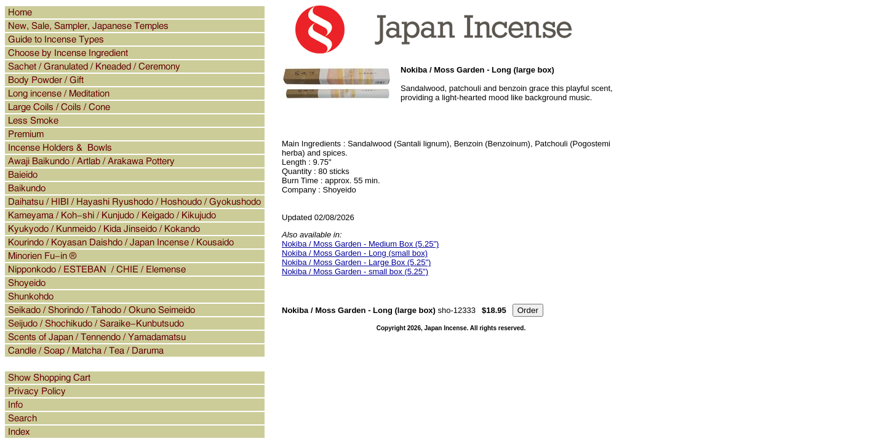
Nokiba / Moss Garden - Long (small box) (355, 253)
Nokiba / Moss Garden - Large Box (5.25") (356, 262)
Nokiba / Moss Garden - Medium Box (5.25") (360, 243)
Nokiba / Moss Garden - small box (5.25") (355, 271)
